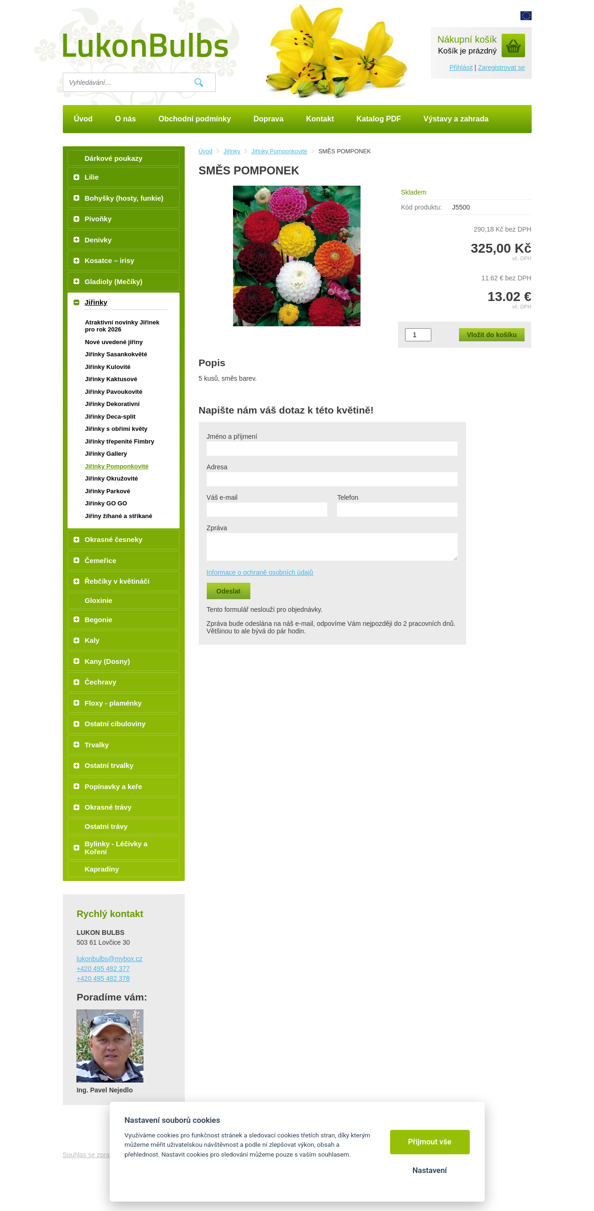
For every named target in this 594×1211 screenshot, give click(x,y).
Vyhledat (199, 82)
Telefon (347, 497)
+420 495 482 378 (102, 978)
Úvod (205, 151)
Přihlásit (461, 67)
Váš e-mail (222, 497)
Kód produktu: (421, 207)
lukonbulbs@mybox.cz (109, 959)
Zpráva (217, 528)
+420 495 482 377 (102, 968)
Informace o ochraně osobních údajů (260, 572)
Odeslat (229, 591)
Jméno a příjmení (232, 436)
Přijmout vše (429, 1141)
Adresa (217, 467)
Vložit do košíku (492, 334)
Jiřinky (232, 151)
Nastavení (430, 1170)
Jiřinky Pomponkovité (279, 151)
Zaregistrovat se (501, 67)
